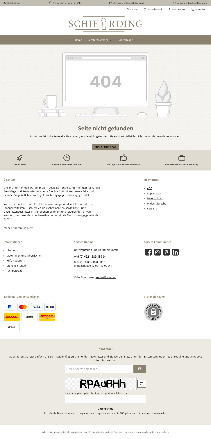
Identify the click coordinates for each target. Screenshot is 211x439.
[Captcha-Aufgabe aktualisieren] (141, 384)
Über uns (12, 250)
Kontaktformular (106, 277)
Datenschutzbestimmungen (71, 413)
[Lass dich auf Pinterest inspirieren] (166, 252)
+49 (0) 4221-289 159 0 (89, 257)
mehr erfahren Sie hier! (18, 228)
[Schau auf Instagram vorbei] (157, 252)
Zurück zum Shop (106, 147)
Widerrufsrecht (156, 203)
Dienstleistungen (16, 265)
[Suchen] (131, 9)
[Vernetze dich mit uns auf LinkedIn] (175, 252)
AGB (149, 188)
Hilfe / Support (15, 260)
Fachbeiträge (14, 270)
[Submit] (139, 369)
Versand (152, 208)
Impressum (154, 193)
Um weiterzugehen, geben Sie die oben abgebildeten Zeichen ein (96, 393)
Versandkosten (96, 431)
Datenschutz (154, 198)
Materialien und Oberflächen (24, 255)
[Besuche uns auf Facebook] (148, 252)
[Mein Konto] (176, 9)
